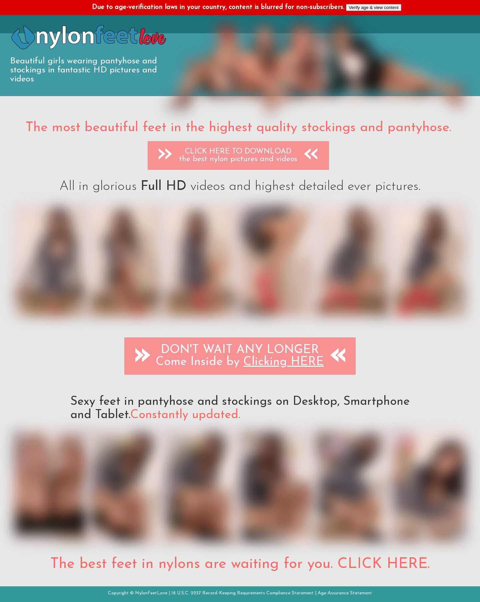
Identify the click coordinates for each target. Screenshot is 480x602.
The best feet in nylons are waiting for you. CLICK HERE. (240, 564)
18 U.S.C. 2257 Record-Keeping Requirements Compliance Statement (242, 593)
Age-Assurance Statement (345, 593)
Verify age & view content (374, 7)
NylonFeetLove (151, 593)
